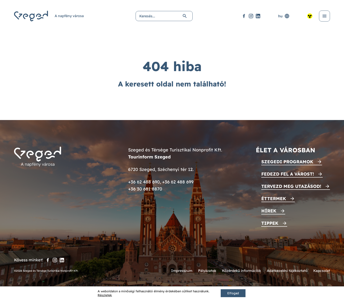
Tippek (269, 223)
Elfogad (233, 293)
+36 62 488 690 (144, 182)
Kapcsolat (321, 270)
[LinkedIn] (258, 16)
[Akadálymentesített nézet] (309, 16)
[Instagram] (251, 16)
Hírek (268, 211)
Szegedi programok (287, 161)
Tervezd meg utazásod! (291, 186)
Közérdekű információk (241, 270)
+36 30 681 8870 (145, 189)
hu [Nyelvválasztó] (284, 16)
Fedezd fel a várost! (287, 174)
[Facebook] (244, 16)
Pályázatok (207, 270)
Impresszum (181, 270)
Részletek (105, 295)
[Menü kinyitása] (324, 16)
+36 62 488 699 (178, 182)
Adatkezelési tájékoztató (287, 270)
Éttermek (273, 198)
